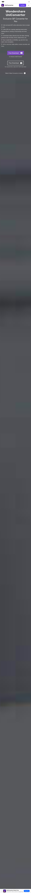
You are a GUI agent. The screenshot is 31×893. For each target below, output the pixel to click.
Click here (23, 66)
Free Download (14, 53)
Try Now (22, 5)
